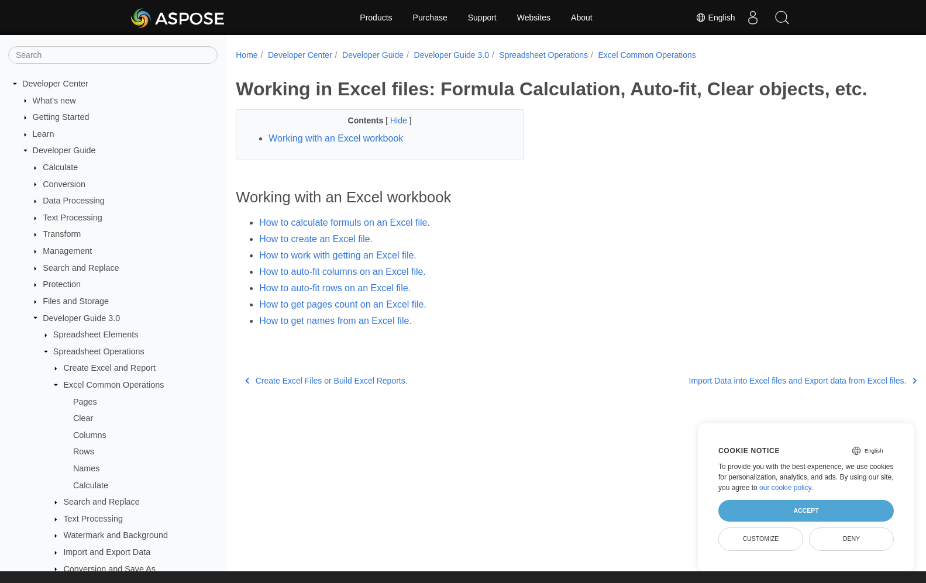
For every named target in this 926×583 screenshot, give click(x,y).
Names (86, 468)
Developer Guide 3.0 (81, 318)
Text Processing (72, 217)
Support (482, 17)
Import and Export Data (106, 552)
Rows (83, 451)
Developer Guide (64, 150)
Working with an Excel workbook (335, 138)
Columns (89, 435)
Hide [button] (390, 120)
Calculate (60, 167)
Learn (43, 134)
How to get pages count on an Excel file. (342, 304)
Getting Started (61, 117)
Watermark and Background (115, 535)
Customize (761, 538)
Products (376, 17)
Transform (62, 234)
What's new (54, 100)
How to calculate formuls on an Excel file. (344, 222)
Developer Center (55, 83)
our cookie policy (785, 488)
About (582, 17)
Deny (851, 538)
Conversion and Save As (109, 569)
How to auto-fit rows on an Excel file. (335, 288)
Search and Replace (81, 267)
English (715, 17)
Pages (85, 401)
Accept (805, 510)
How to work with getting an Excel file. (337, 255)
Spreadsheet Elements (96, 334)
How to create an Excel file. (316, 239)
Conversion (64, 184)
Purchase (430, 17)
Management (67, 251)
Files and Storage (76, 301)
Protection (62, 284)
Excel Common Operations (113, 384)
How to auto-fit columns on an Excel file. (342, 272)
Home (246, 55)
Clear (83, 418)
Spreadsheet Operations (98, 351)
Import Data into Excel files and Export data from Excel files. (755, 380)
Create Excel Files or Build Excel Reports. (326, 380)
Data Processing (74, 200)
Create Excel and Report (109, 367)
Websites (533, 17)
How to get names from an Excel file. (335, 321)
